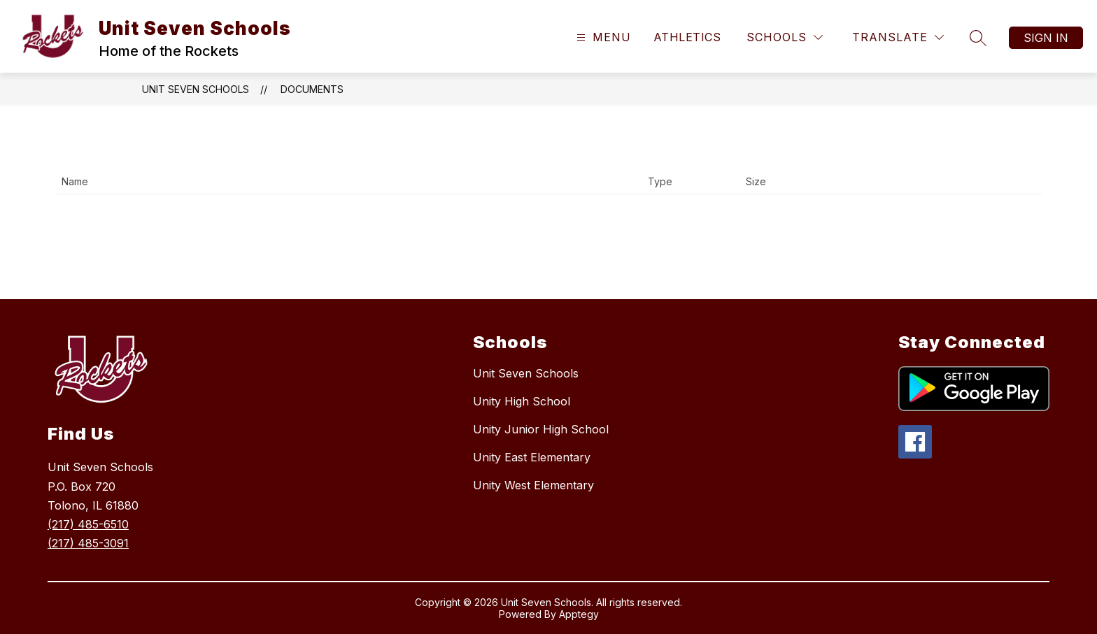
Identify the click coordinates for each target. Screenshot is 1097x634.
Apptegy (579, 614)
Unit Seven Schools (195, 89)
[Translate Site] (898, 37)
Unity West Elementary (533, 485)
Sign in (1046, 38)
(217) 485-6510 (88, 524)
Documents (312, 89)
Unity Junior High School (541, 429)
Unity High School (521, 401)
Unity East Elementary (531, 457)
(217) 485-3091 (88, 543)
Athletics (687, 37)
